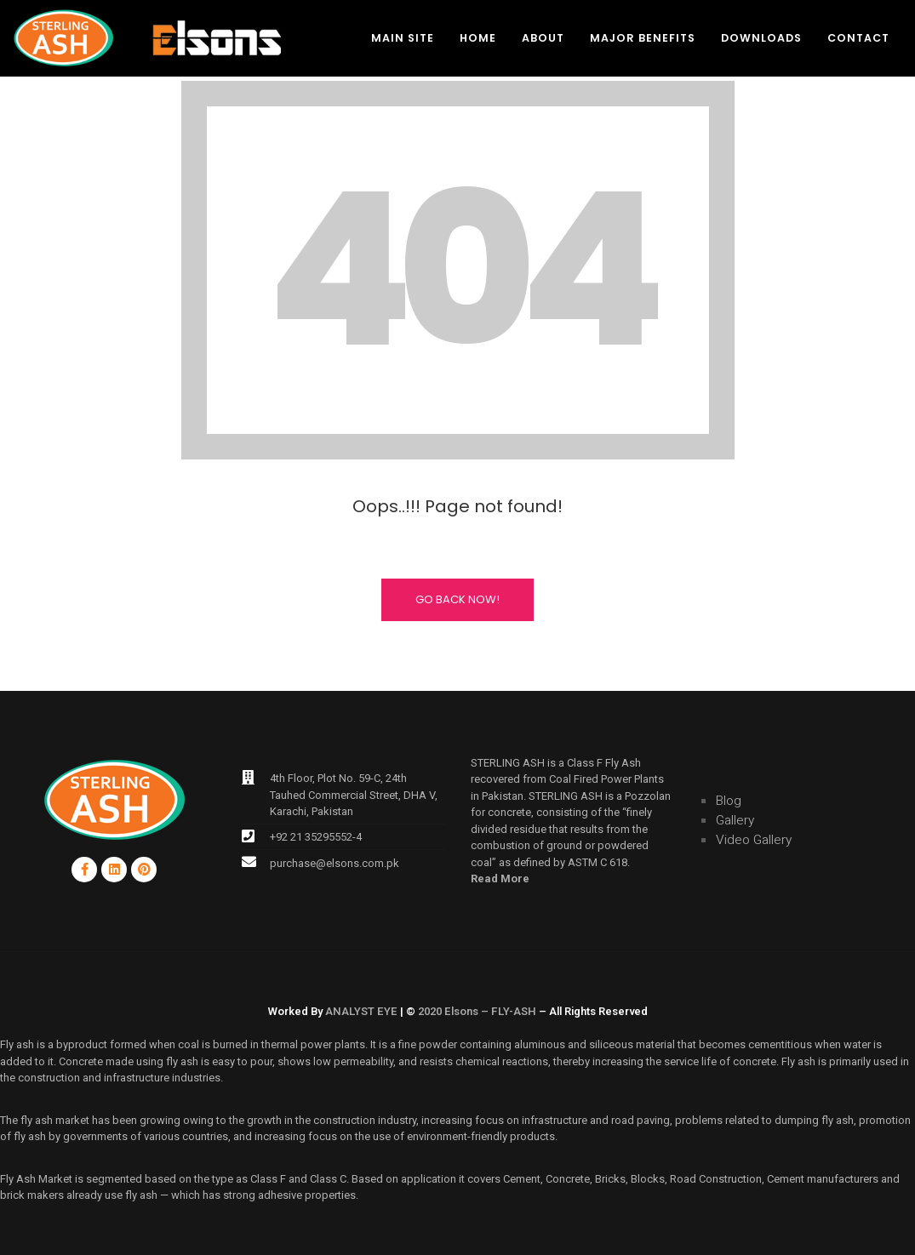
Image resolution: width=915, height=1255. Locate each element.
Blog (728, 801)
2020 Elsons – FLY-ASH (477, 1011)
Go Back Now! (457, 599)
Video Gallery (754, 840)
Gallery (735, 820)
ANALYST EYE (361, 1011)
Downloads (761, 38)
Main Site (402, 38)
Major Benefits (642, 38)
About (543, 38)
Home (478, 38)
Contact (858, 38)
